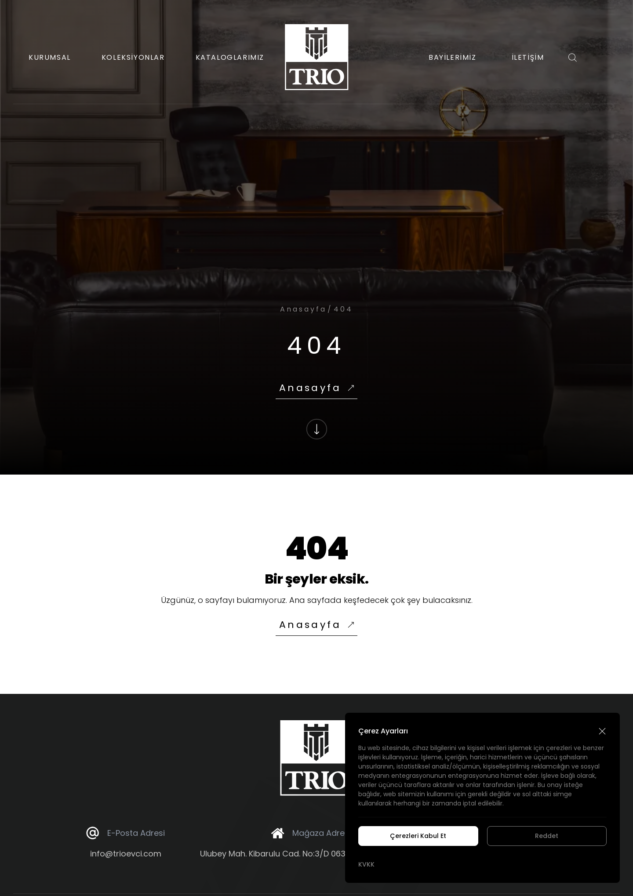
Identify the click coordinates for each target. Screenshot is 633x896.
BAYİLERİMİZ (453, 57)
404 (343, 309)
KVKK (366, 864)
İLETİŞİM (528, 57)
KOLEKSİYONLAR (133, 57)
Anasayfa (303, 309)
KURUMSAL (50, 57)
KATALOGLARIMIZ (230, 57)
